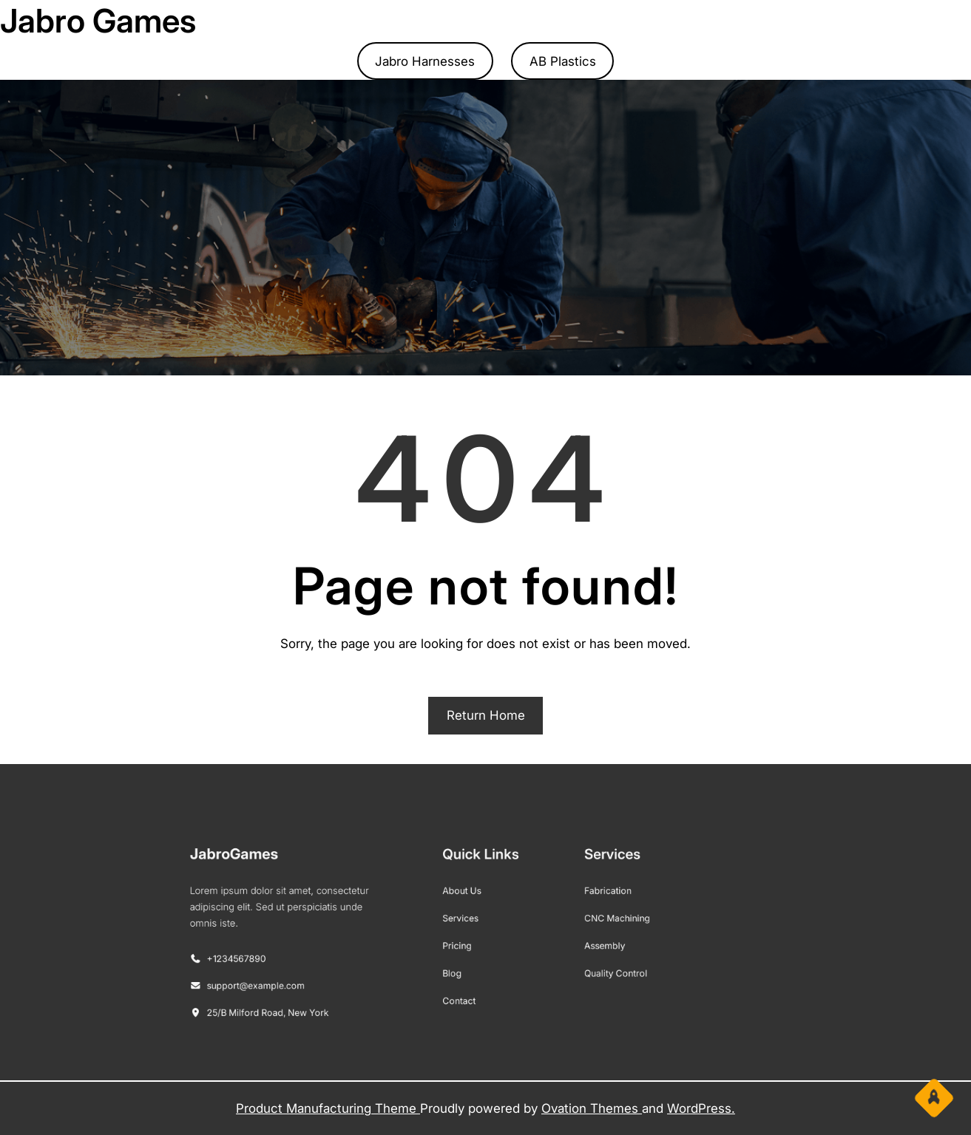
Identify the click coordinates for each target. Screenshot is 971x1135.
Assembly (577, 942)
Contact (465, 985)
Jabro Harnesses (425, 61)
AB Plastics (563, 61)
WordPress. (701, 1108)
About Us (466, 900)
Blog (459, 963)
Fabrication (579, 900)
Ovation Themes (591, 1108)
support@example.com (302, 973)
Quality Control (585, 963)
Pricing (463, 942)
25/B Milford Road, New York (311, 994)
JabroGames (292, 872)
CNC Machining (586, 921)
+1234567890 (287, 953)
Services (466, 921)
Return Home (486, 715)
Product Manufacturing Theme (328, 1108)
